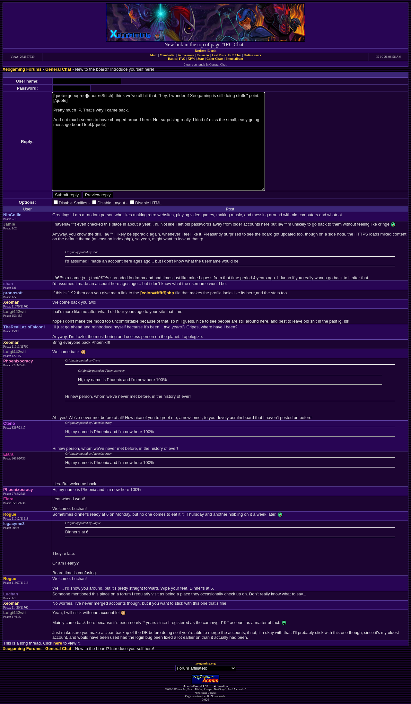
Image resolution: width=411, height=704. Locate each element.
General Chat (58, 69)
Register (200, 50)
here (57, 643)
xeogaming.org (205, 663)
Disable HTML (148, 203)
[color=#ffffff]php (157, 292)
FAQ (182, 58)
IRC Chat (234, 55)
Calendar (203, 55)
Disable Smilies (73, 203)
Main (153, 55)
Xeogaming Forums (22, 69)
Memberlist (167, 55)
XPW (191, 58)
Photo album (234, 58)
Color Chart (214, 58)
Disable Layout (111, 203)
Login (212, 50)
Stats (200, 58)
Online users (252, 55)
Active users (186, 55)
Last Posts (219, 55)
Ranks (172, 58)
